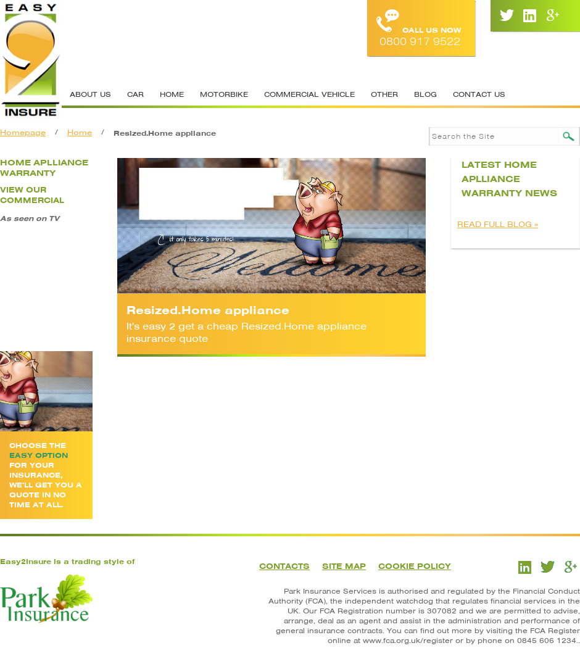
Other (384, 94)
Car (135, 94)
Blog (425, 94)
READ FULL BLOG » (497, 224)
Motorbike (224, 94)
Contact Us (479, 94)
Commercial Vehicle (309, 94)
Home (172, 94)
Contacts (284, 566)
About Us (90, 94)
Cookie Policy (414, 566)
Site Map (344, 566)
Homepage (23, 132)
